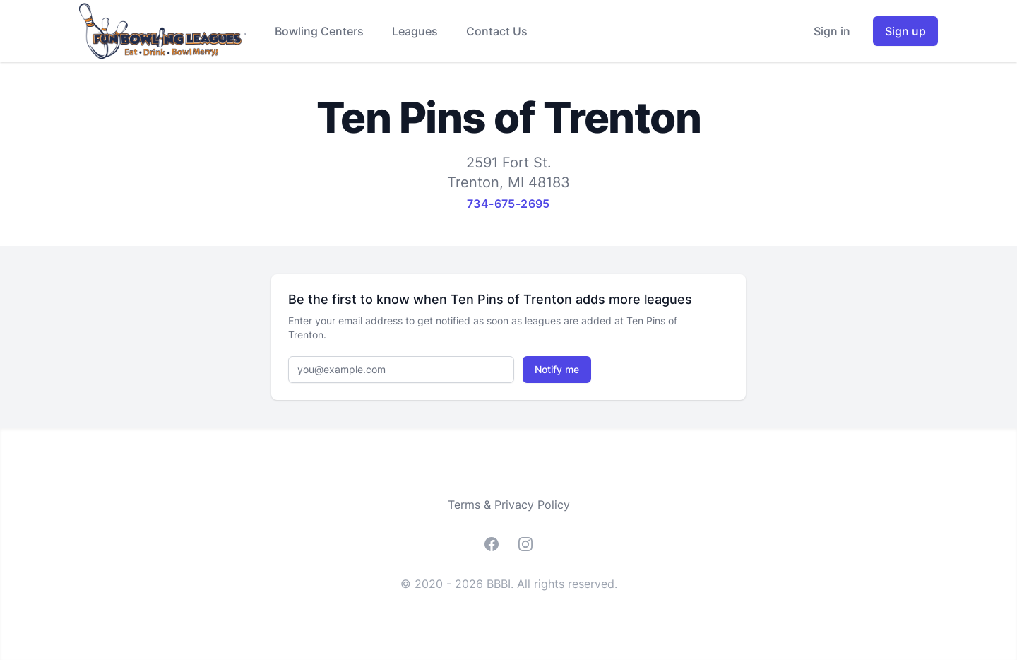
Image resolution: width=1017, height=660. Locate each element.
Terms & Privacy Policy (509, 504)
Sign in (832, 31)
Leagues (415, 31)
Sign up (905, 31)
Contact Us (497, 31)
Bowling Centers (319, 31)
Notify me (557, 369)
